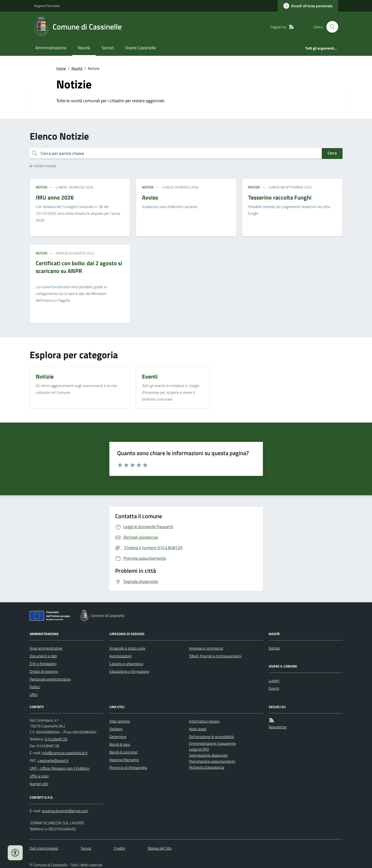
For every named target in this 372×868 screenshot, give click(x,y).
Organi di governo (44, 671)
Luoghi (274, 680)
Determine (117, 736)
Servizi (108, 47)
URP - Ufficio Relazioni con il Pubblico (59, 768)
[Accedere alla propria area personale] (308, 6)
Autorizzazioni (120, 656)
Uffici (34, 694)
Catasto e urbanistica (126, 664)
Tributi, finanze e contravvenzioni (215, 656)
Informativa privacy (204, 721)
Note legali (197, 729)
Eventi (274, 688)
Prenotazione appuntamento (212, 761)
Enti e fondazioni (43, 664)
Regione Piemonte (47, 5)
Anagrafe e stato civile (127, 648)
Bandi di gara (119, 744)
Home (61, 68)
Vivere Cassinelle (140, 47)
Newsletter (278, 727)
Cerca (332, 153)
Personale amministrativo (50, 679)
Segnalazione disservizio (208, 755)
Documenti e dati (43, 656)
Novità (84, 47)
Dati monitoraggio (44, 848)
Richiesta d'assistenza (206, 767)
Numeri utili (39, 784)
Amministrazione (50, 47)
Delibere (115, 729)
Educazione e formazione (129, 671)
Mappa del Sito (160, 848)
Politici (35, 687)
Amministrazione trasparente (212, 743)
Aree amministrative (46, 648)
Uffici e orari (39, 776)
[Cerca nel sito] (330, 27)
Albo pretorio (119, 721)
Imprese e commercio (206, 648)
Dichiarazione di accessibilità (211, 736)
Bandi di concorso (123, 752)
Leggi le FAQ (199, 749)
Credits (119, 848)
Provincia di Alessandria (128, 767)
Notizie (42, 187)
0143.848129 (56, 739)
